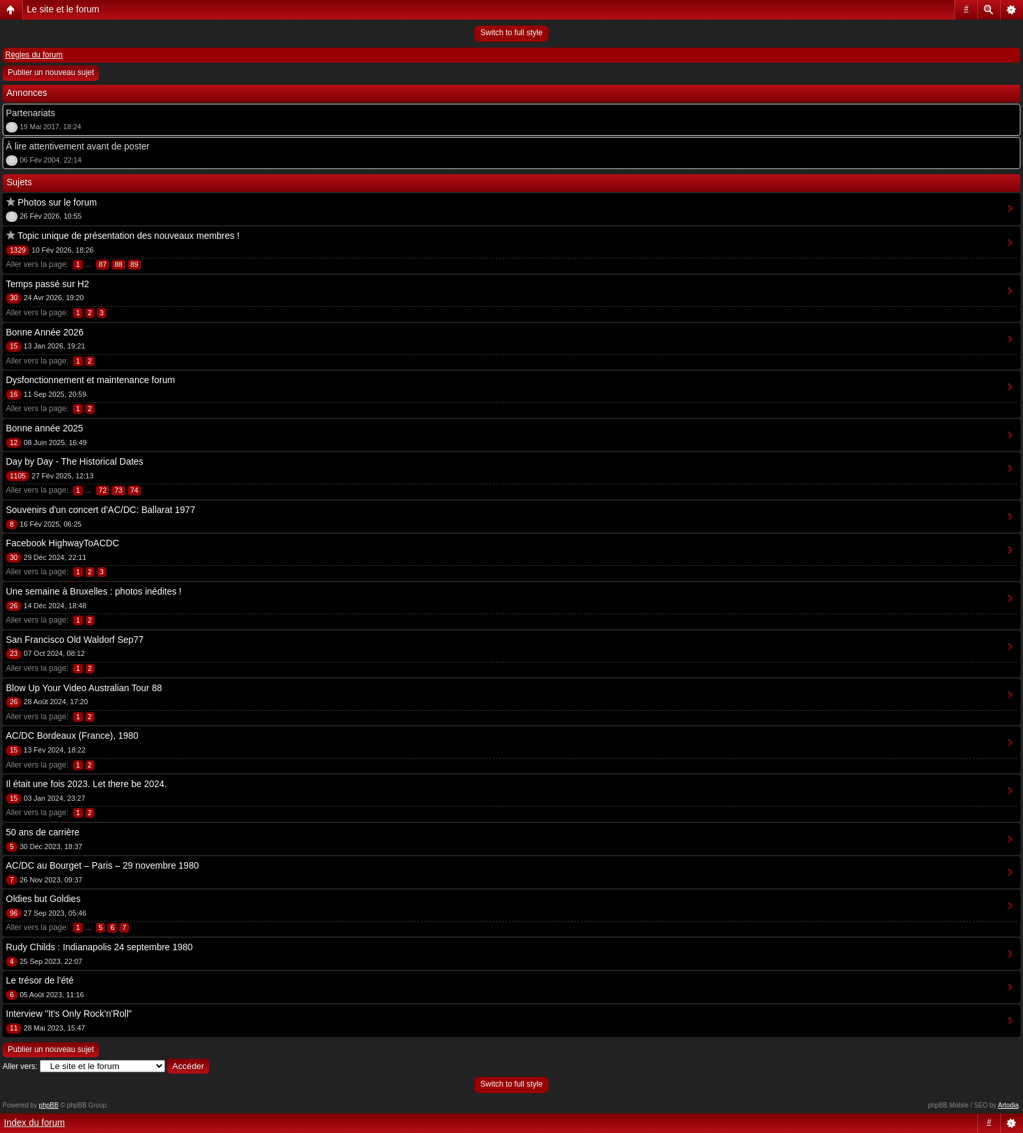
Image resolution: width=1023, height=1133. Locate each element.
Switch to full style (511, 32)
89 (134, 264)
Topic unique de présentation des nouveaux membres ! (128, 235)
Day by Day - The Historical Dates (75, 461)
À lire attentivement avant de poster (77, 146)
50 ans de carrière (43, 832)
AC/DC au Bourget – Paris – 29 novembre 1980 (102, 865)
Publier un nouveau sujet (51, 72)
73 (118, 490)
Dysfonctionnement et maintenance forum (90, 380)
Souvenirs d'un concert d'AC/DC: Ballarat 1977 (100, 509)
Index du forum (34, 1122)
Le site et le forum (63, 9)
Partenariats (30, 113)
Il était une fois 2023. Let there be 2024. (86, 784)
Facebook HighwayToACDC (62, 543)
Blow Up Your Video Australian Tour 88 (84, 688)
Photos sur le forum (57, 202)
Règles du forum (34, 54)
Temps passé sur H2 (47, 284)
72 (102, 490)
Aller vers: (20, 1066)
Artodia (1008, 1105)
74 (134, 490)
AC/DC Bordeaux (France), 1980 (72, 735)
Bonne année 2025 (44, 428)
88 (118, 264)
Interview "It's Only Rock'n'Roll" (69, 1013)
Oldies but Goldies (43, 898)
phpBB (49, 1105)
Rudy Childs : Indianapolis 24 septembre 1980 (99, 947)
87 (102, 264)
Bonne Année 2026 (45, 332)
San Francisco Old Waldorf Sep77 (75, 639)
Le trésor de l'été (40, 980)
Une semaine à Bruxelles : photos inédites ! (93, 591)
